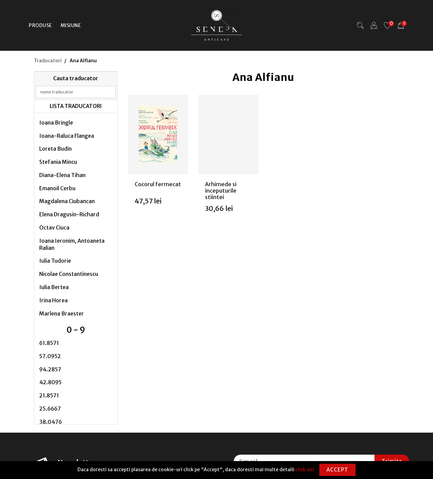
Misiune (71, 25)
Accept (337, 469)
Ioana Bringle (56, 122)
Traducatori (48, 61)
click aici (304, 469)
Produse (40, 25)
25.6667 (50, 408)
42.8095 (50, 382)
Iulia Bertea (54, 287)
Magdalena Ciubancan (67, 201)
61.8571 (49, 343)
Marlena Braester (61, 313)
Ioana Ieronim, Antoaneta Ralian (72, 244)
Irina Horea (53, 300)
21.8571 (49, 395)
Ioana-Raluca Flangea (66, 135)
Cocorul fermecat (158, 184)
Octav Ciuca (54, 227)
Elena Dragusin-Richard (69, 214)
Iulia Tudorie (55, 260)
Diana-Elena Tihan (62, 175)
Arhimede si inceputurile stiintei (220, 190)
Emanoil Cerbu (57, 188)
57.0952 (50, 356)
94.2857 (50, 369)
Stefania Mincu (58, 161)
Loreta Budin (55, 148)
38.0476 (50, 421)
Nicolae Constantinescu (68, 273)
